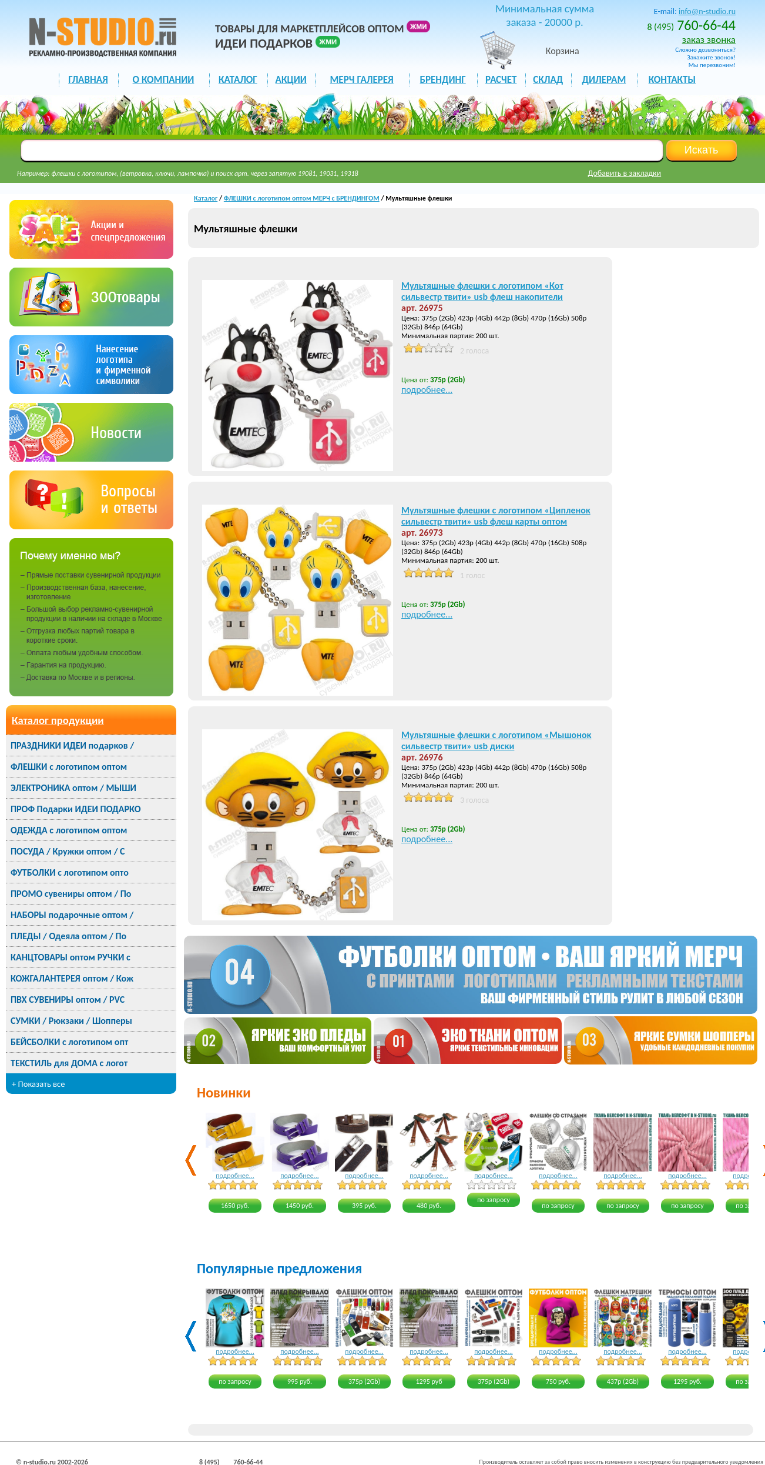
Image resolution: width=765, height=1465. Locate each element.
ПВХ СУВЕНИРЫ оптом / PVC (68, 999)
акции (291, 80)
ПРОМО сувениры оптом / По (71, 893)
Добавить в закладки (625, 173)
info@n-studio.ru (707, 11)
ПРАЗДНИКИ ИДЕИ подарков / (72, 745)
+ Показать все (38, 1084)
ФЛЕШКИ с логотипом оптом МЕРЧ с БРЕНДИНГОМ (302, 198)
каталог (238, 80)
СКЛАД (548, 80)
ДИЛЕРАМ (604, 80)
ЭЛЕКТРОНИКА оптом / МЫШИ (73, 787)
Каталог (205, 198)
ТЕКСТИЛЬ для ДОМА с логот (69, 1063)
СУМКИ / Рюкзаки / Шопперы (71, 1020)
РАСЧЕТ (500, 80)
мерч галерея (362, 80)
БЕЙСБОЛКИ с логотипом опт (69, 1041)
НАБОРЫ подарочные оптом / (72, 914)
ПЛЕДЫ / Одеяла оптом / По (68, 936)
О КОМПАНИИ (163, 80)
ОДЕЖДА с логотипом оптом (69, 830)
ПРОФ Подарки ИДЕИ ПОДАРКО (75, 809)
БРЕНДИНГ (443, 80)
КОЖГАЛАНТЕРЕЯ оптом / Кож (72, 978)
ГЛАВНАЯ (88, 80)
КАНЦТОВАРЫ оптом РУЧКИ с (70, 957)
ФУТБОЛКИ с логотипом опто (70, 872)
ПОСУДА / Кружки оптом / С (68, 851)
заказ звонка (709, 40)
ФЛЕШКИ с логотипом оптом (69, 766)
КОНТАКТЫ (672, 80)
